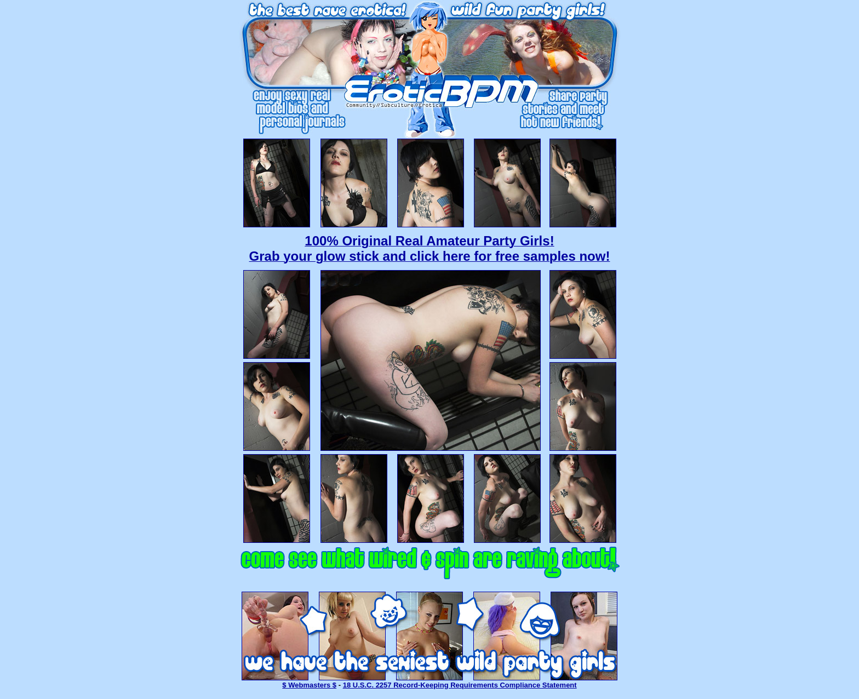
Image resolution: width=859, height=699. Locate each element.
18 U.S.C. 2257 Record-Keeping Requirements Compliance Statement (460, 685)
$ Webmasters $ (309, 685)
